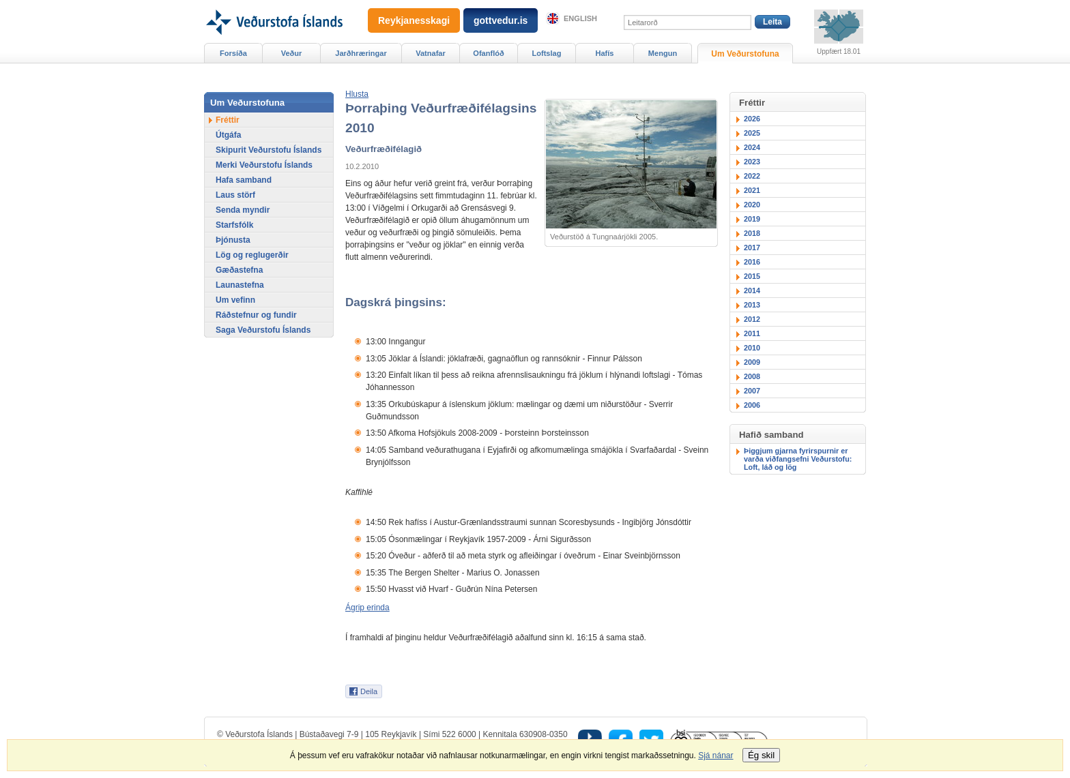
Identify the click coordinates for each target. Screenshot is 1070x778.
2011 (752, 333)
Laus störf (235, 195)
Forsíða (233, 53)
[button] (356, 94)
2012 (752, 319)
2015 (752, 276)
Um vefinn (235, 300)
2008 (752, 376)
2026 (752, 119)
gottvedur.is (500, 20)
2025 (752, 133)
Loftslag (547, 53)
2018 (752, 233)
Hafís (605, 53)
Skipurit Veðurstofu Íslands (268, 150)
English (580, 18)
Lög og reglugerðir (252, 255)
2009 (752, 362)
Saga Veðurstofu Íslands (263, 330)
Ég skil (761, 755)
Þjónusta (233, 240)
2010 (752, 348)
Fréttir (228, 120)
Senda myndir (243, 210)
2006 (752, 405)
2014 (752, 290)
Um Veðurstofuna (745, 54)
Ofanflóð (488, 53)
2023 (752, 162)
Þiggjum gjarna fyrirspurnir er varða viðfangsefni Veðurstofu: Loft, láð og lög (798, 459)
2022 (752, 176)
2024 (752, 147)
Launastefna (240, 285)
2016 (752, 262)
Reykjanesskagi (414, 20)
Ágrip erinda (367, 607)
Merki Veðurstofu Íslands (264, 165)
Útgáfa (228, 135)
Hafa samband (244, 180)
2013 (752, 305)
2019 (752, 219)
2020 (752, 204)
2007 (752, 391)
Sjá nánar (715, 755)
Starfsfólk (234, 225)
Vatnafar (431, 53)
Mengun (662, 53)
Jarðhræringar (360, 53)
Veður (291, 53)
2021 (752, 190)
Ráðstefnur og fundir (256, 315)
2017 (752, 247)
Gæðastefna (239, 270)
